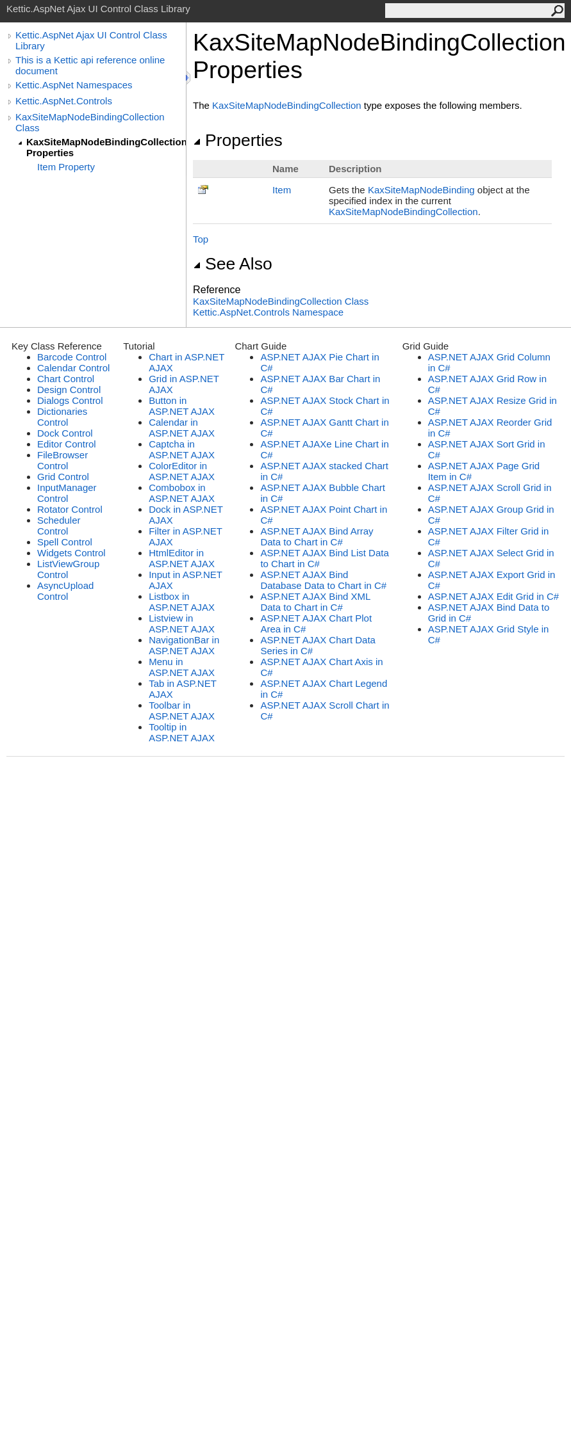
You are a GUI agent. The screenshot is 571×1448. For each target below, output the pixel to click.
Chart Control (65, 378)
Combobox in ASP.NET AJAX (182, 493)
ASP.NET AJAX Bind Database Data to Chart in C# (323, 580)
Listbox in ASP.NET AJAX (182, 602)
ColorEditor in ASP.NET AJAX (182, 471)
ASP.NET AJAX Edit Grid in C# (493, 596)
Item (281, 189)
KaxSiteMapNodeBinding (421, 189)
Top (200, 239)
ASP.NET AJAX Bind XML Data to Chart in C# (315, 602)
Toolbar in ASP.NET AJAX (182, 710)
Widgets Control (71, 552)
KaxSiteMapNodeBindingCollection (286, 105)
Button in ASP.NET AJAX (182, 406)
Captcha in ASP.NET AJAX (182, 449)
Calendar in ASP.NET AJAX (182, 427)
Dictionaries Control (62, 417)
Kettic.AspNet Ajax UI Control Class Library (91, 40)
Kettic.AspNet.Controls (63, 100)
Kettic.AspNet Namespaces (74, 84)
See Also (232, 263)
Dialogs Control (70, 400)
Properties (238, 140)
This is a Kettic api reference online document (90, 65)
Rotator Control (70, 509)
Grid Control (63, 476)
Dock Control (65, 433)
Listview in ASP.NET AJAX (182, 623)
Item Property (66, 166)
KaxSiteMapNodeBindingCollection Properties (106, 147)
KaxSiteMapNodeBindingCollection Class (90, 122)
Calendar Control (73, 367)
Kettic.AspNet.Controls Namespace (268, 312)
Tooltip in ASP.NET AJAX (182, 732)
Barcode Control (71, 356)
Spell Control (64, 541)
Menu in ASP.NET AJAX (182, 667)
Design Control (69, 389)
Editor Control (66, 443)
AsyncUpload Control (65, 591)
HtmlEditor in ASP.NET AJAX (182, 558)
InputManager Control (67, 493)
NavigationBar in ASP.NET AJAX (184, 645)
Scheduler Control (59, 525)
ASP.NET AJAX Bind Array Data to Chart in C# (316, 536)
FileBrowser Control (62, 460)
